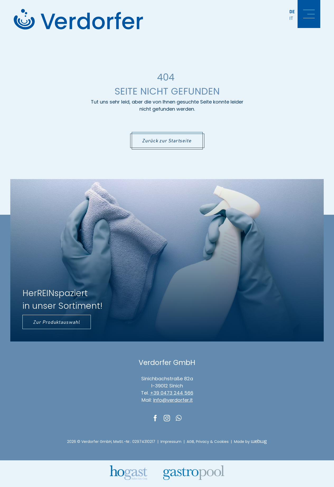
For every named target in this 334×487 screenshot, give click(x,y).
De (292, 11)
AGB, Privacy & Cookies (208, 441)
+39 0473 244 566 (171, 393)
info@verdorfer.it (173, 400)
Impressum (171, 441)
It (291, 18)
